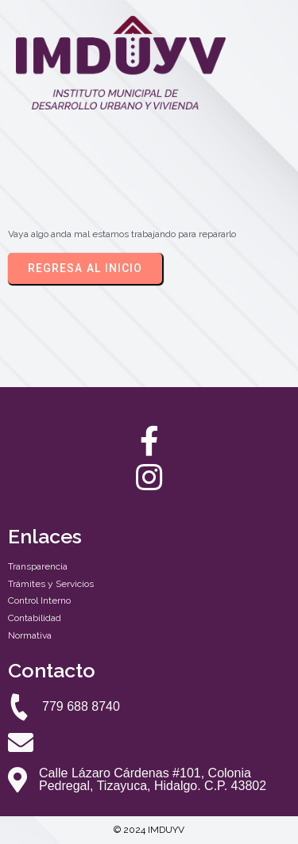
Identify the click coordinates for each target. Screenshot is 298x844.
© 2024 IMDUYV (149, 829)
